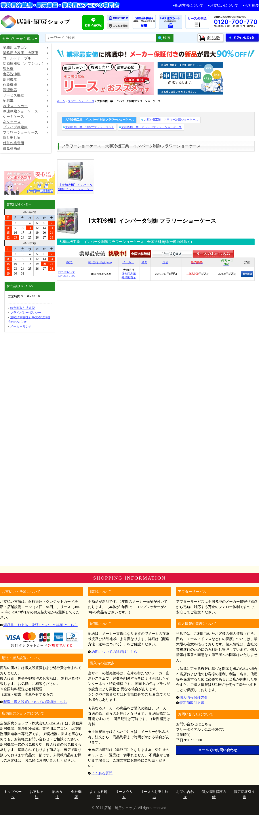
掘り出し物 (12, 138)
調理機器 (25, 90)
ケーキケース (25, 116)
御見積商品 (12, 148)
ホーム (61, 101)
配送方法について (189, 5)
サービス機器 (25, 95)
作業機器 (25, 85)
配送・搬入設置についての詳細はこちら (35, 702)
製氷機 (25, 69)
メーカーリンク (21, 326)
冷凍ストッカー (25, 106)
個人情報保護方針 (193, 697)
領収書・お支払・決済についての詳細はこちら (40, 625)
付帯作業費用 (13, 143)
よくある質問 (101, 773)
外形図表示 (129, 273)
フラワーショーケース (25, 132)
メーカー (128, 262)
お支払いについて (224, 5)
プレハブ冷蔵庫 (25, 127)
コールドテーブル (25, 58)
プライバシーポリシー (25, 312)
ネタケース (25, 122)
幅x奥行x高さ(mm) (100, 262)
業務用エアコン (25, 47)
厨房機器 (25, 79)
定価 (165, 262)
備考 (144, 262)
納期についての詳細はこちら (114, 652)
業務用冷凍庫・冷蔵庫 (25, 53)
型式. (69, 262)
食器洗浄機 (25, 74)
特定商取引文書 (191, 703)
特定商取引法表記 (22, 308)
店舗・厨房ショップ (35, 21)
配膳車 (25, 100)
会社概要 (252, 5)
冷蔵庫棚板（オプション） (25, 63)
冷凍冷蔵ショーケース (25, 111)
